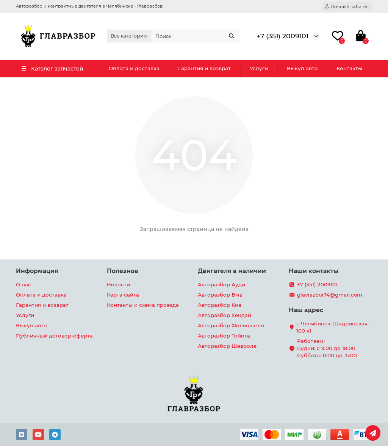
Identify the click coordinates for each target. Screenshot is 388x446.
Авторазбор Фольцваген (231, 325)
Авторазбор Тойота (224, 336)
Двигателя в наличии (232, 271)
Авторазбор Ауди (221, 284)
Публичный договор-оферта (54, 336)
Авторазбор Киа (219, 305)
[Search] (195, 36)
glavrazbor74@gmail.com (329, 295)
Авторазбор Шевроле (227, 346)
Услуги (259, 68)
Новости (118, 284)
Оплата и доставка (134, 68)
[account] (347, 6)
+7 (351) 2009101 (282, 36)
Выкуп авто (302, 68)
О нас (23, 284)
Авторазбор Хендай (224, 315)
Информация (37, 271)
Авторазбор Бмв (220, 295)
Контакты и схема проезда (143, 305)
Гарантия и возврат (204, 68)
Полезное (122, 271)
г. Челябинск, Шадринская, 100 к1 (332, 327)
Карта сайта (123, 295)
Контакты (349, 68)
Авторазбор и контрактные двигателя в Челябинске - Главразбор (89, 6)
